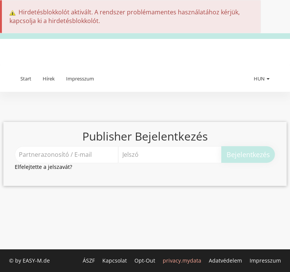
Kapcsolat (115, 260)
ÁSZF (89, 260)
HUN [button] (262, 78)
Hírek (49, 78)
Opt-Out (145, 260)
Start (25, 78)
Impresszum (80, 78)
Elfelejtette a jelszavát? (43, 166)
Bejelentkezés (248, 154)
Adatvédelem (226, 260)
